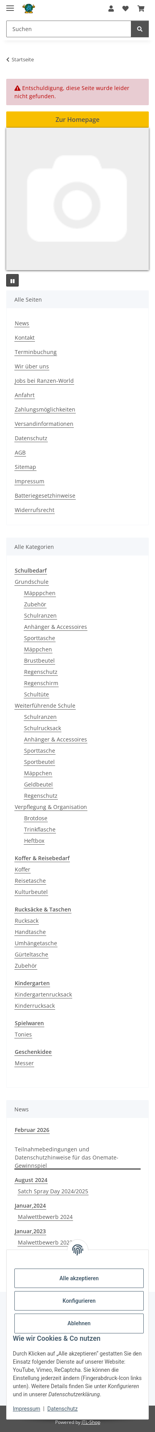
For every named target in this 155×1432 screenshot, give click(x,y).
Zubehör (35, 604)
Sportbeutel (39, 761)
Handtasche (30, 932)
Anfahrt (25, 395)
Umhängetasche (36, 943)
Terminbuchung (36, 352)
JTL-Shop (91, 1422)
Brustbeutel (39, 660)
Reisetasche (30, 880)
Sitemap (25, 466)
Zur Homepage (77, 119)
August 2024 (31, 1180)
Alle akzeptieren (79, 1278)
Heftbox (34, 840)
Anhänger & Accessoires (55, 626)
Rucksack (26, 920)
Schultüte (36, 694)
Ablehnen (79, 1323)
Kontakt (25, 337)
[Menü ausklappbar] (10, 5)
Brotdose (35, 818)
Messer (24, 1063)
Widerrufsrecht (34, 510)
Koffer (22, 869)
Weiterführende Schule (45, 705)
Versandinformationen (44, 423)
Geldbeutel (38, 784)
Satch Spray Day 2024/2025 (53, 1191)
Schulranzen (40, 615)
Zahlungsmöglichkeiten (45, 409)
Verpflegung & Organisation (51, 807)
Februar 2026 (32, 1129)
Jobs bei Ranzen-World (44, 380)
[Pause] (12, 280)
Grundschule (32, 581)
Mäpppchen (40, 593)
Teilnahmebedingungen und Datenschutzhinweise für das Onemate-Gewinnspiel (66, 1157)
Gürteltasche (31, 954)
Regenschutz (40, 671)
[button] (111, 8)
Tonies (23, 1034)
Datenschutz (62, 1409)
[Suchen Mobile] (68, 29)
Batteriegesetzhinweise (45, 495)
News (22, 323)
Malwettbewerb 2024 (45, 1216)
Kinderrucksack (35, 1005)
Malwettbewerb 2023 (45, 1242)
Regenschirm (41, 683)
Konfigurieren (79, 1301)
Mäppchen (38, 649)
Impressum (26, 1409)
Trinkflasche (40, 829)
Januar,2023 (30, 1231)
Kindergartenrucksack (43, 994)
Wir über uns (32, 366)
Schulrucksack (42, 728)
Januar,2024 (30, 1205)
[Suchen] (140, 29)
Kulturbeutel (31, 892)
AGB (20, 452)
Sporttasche (39, 638)
